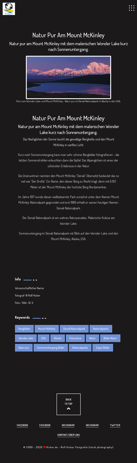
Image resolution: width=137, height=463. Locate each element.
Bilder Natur (110, 338)
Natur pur (24, 347)
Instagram (68, 425)
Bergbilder (24, 328)
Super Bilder (103, 347)
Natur (92, 338)
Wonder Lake (26, 338)
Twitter (115, 425)
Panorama (75, 338)
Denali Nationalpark (74, 328)
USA (43, 338)
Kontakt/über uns (68, 435)
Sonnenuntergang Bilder (50, 347)
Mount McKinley (46, 328)
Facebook (22, 425)
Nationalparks (101, 328)
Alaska (57, 338)
